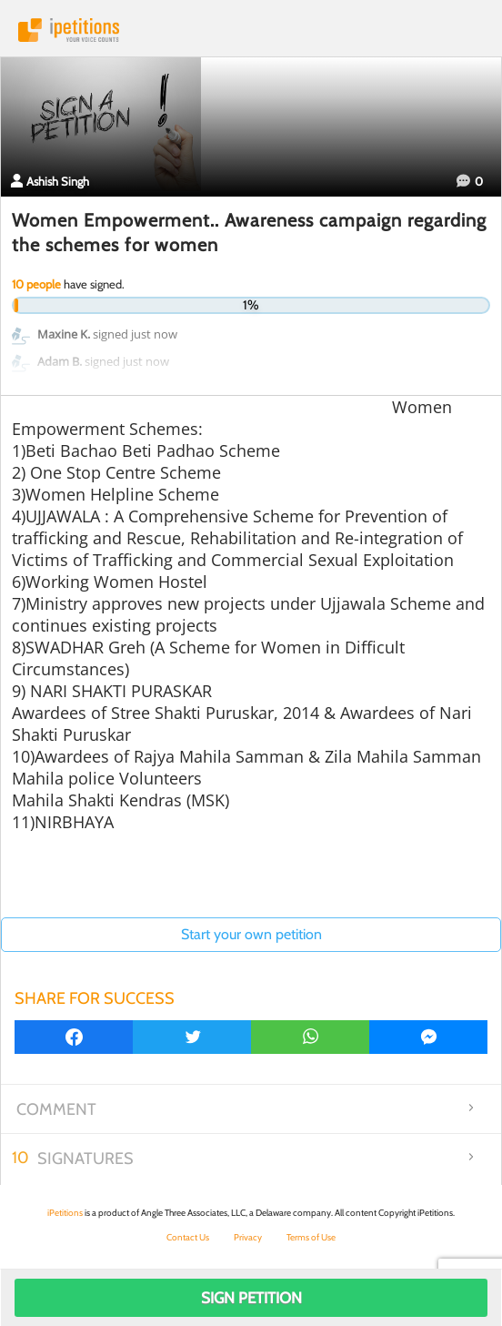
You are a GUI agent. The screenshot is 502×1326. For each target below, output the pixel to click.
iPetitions (251, 30)
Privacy (248, 1237)
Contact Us (187, 1237)
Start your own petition (251, 934)
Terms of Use (311, 1237)
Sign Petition (251, 1298)
